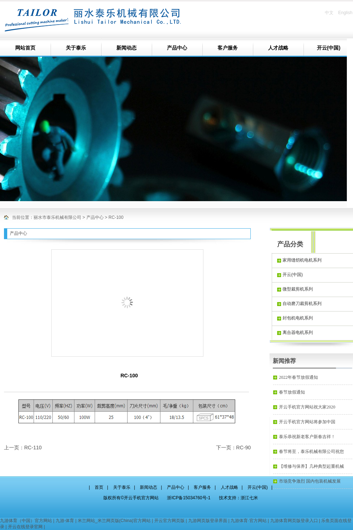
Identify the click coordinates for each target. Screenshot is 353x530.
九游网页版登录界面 (207, 520)
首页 (99, 487)
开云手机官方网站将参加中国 (307, 421)
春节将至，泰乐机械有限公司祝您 (311, 451)
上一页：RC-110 (23, 447)
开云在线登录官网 (25, 526)
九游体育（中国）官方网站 (26, 520)
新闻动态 (126, 48)
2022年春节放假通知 (298, 377)
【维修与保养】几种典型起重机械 (311, 466)
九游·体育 (65, 520)
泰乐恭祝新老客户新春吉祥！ (307, 436)
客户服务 (228, 48)
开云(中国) (257, 487)
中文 (329, 12)
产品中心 (177, 48)
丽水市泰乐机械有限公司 (57, 217)
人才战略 (278, 48)
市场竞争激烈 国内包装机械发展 (310, 481)
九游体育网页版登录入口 (294, 520)
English (345, 12)
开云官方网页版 (169, 520)
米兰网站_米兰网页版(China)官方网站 (114, 520)
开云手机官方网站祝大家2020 (307, 407)
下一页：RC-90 (233, 447)
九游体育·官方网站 (248, 520)
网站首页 (25, 48)
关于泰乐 (76, 48)
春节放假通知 (292, 392)
